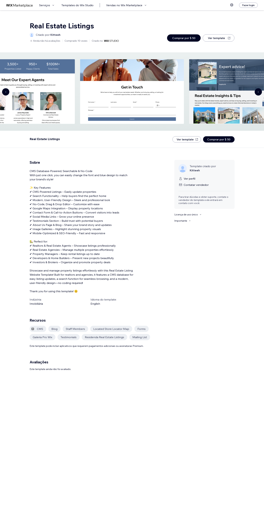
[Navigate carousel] (5, 92)
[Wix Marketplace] (19, 5)
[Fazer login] (248, 5)
